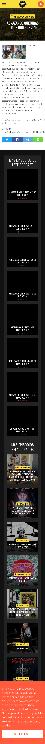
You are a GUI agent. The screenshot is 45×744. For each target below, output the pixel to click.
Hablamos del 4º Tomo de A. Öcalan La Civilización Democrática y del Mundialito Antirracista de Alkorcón (23, 475)
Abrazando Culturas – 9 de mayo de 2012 (23, 430)
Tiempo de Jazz (22, 540)
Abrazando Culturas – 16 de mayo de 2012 (22, 396)
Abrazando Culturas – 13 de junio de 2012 (22, 295)
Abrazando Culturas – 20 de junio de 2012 (22, 261)
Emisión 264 (22, 648)
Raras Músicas (22, 644)
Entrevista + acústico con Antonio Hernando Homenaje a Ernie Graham (22, 611)
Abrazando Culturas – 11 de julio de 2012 (22, 193)
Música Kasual (22, 605)
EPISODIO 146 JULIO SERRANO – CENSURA (22, 579)
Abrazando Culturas (24, 16)
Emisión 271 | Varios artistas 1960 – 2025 (22, 546)
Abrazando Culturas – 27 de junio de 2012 (22, 227)
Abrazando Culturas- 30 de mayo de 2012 (22, 329)
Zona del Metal (22, 504)
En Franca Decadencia (22, 574)
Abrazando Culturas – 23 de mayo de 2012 (22, 362)
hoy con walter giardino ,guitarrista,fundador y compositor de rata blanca (23, 510)
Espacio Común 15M (22, 467)
